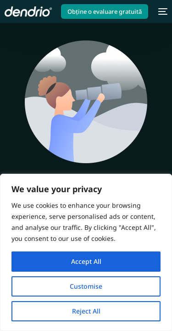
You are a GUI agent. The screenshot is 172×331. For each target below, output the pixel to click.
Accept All (86, 261)
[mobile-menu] (162, 11)
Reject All (86, 311)
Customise (86, 286)
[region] (86, 252)
